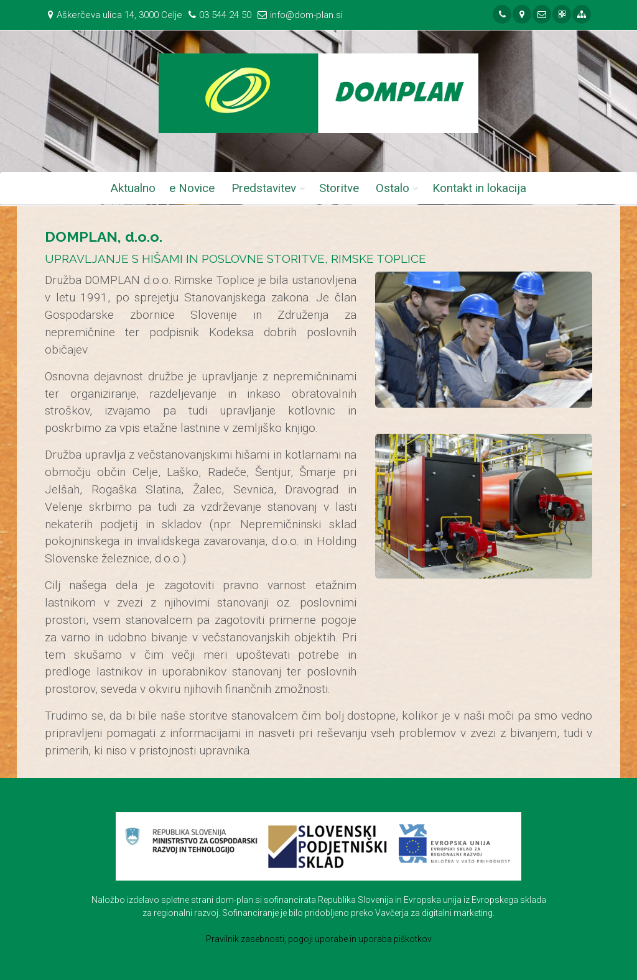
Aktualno (133, 188)
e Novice (192, 188)
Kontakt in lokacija (479, 188)
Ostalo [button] (392, 188)
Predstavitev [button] (263, 188)
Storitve (339, 188)
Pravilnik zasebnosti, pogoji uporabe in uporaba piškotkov (319, 939)
